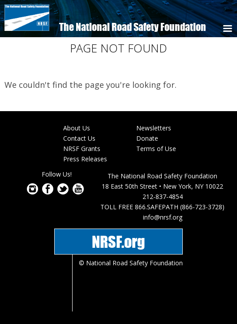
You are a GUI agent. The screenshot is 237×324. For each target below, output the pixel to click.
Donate (147, 138)
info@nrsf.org (162, 217)
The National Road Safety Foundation (132, 27)
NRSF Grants (81, 148)
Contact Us (79, 138)
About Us (76, 128)
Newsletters (153, 128)
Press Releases (85, 159)
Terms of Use (156, 148)
